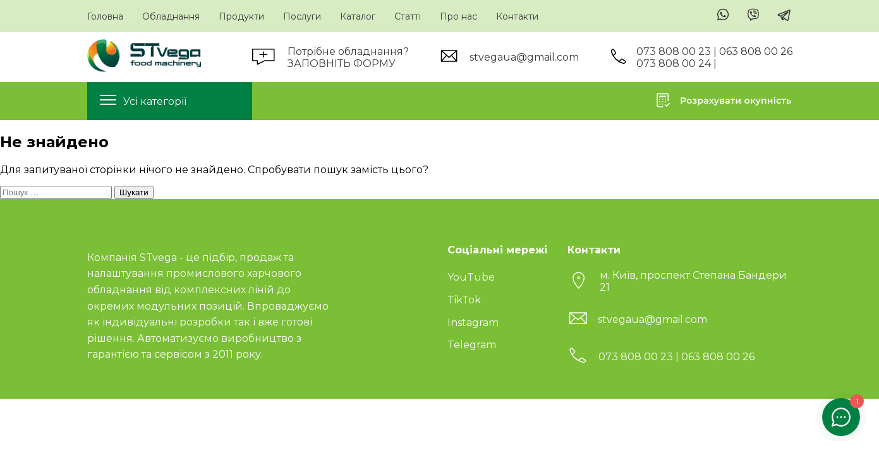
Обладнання (171, 16)
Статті (407, 16)
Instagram (473, 323)
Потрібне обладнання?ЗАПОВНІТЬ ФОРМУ (348, 58)
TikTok (464, 300)
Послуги (302, 16)
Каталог (357, 16)
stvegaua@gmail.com (524, 57)
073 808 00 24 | (676, 64)
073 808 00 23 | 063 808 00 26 (714, 52)
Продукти (241, 16)
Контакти (517, 16)
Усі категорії (154, 101)
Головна (105, 16)
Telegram (471, 345)
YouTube (471, 277)
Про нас (458, 16)
